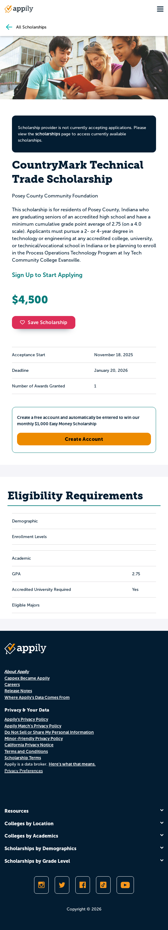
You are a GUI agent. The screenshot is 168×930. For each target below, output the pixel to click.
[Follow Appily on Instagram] (41, 885)
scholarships (47, 133)
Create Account (84, 439)
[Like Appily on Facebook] (82, 885)
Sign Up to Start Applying (47, 275)
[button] (24, 322)
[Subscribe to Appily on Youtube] (125, 885)
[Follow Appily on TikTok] (103, 885)
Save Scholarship (43, 322)
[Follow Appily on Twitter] (62, 885)
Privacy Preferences (23, 771)
